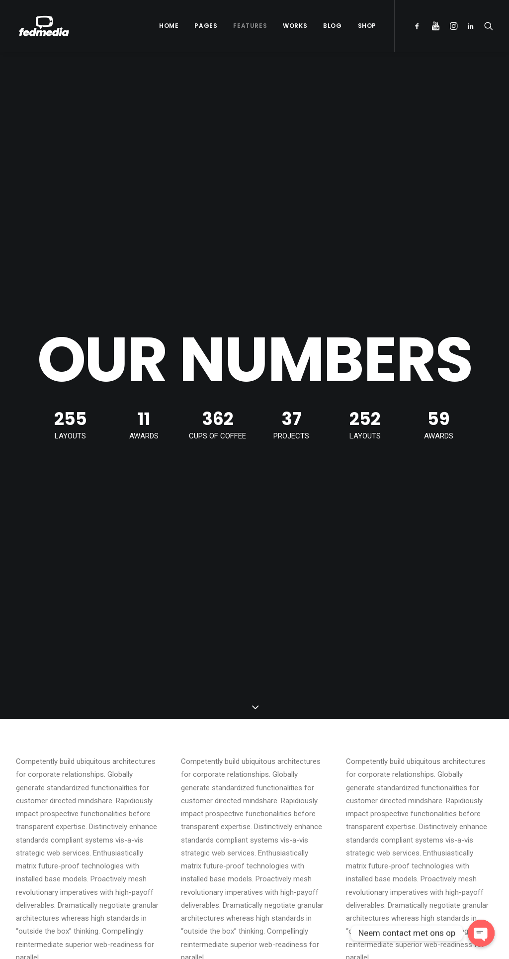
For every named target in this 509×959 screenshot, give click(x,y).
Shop (367, 25)
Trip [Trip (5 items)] (411, 837)
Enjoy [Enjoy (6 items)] (447, 773)
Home (168, 25)
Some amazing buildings (312, 834)
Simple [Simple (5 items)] (415, 805)
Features (250, 25)
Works (295, 25)
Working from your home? (315, 819)
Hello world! (163, 771)
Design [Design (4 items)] (415, 773)
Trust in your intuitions (308, 787)
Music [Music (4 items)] (474, 789)
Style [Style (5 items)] (413, 821)
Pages (205, 25)
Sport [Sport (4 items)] (447, 805)
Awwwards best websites (314, 803)
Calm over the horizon (180, 795)
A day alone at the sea (308, 850)
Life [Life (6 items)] (446, 789)
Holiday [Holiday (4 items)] (416, 789)
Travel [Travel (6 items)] (472, 821)
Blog (332, 25)
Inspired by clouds (173, 819)
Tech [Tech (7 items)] (442, 821)
